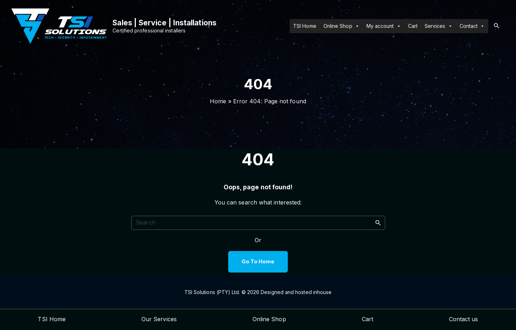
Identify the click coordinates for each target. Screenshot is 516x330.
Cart (413, 26)
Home (218, 101)
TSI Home (304, 26)
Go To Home (258, 261)
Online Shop (341, 26)
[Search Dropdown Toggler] (496, 26)
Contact (472, 26)
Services (439, 26)
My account (383, 26)
